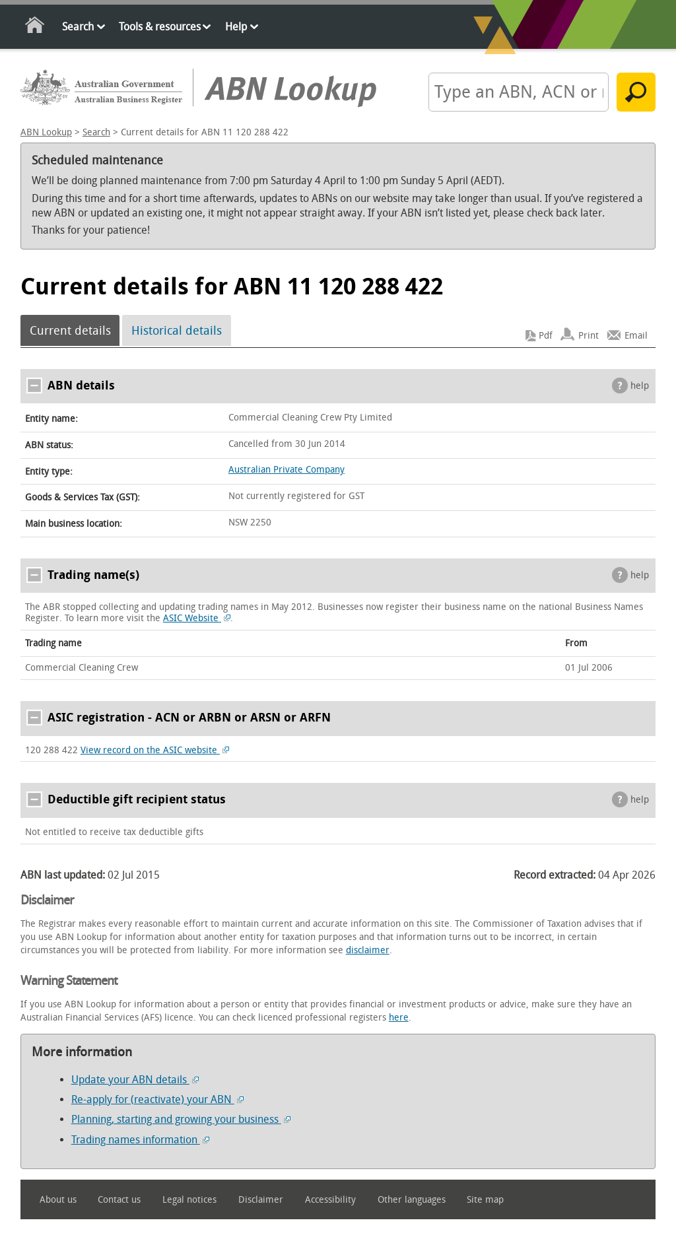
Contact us (119, 1199)
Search (78, 26)
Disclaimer (260, 1199)
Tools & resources (160, 26)
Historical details (176, 330)
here (399, 1017)
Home (35, 27)
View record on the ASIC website (155, 750)
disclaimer (367, 950)
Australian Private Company (286, 469)
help (639, 385)
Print (588, 335)
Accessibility (330, 1199)
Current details (70, 330)
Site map (485, 1199)
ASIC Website (196, 618)
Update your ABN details (135, 1079)
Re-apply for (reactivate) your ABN (157, 1099)
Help (236, 26)
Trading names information (140, 1139)
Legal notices (189, 1199)
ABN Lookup (46, 132)
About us (58, 1199)
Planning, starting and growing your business (180, 1119)
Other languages (412, 1199)
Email (636, 335)
